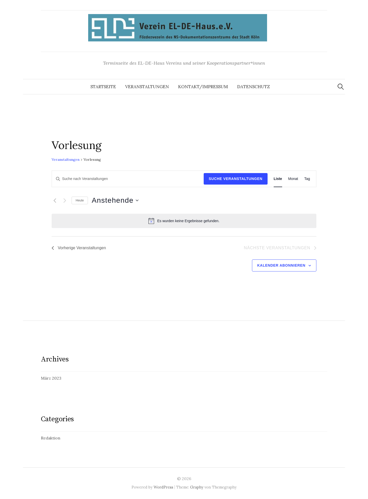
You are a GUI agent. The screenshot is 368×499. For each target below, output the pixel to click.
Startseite (103, 86)
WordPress (163, 487)
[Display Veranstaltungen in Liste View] (278, 179)
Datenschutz (253, 86)
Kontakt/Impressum (203, 86)
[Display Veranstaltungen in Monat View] (293, 179)
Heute (80, 200)
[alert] (184, 221)
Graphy (196, 487)
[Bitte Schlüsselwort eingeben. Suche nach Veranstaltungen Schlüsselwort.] (128, 179)
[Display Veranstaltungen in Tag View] (307, 179)
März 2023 (51, 378)
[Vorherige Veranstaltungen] (55, 200)
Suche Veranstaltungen (235, 179)
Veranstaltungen (147, 86)
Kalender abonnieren (281, 265)
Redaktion (50, 437)
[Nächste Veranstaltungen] (65, 200)
